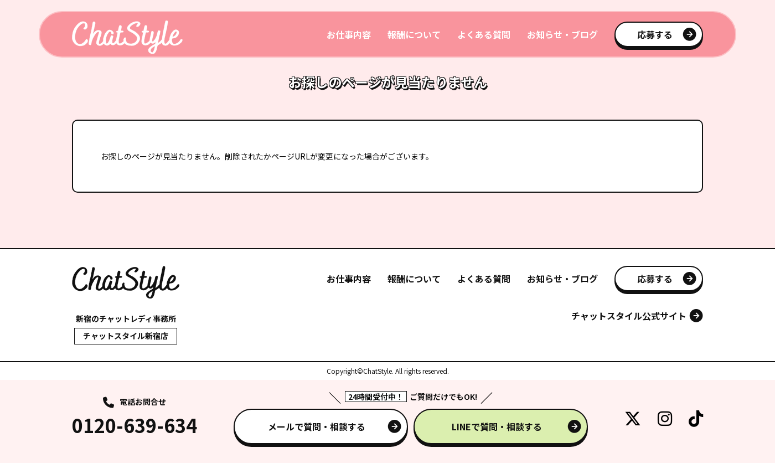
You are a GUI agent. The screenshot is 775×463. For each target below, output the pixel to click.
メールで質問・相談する (316, 426)
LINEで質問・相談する (497, 426)
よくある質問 (483, 34)
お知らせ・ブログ (562, 34)
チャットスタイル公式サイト (628, 315)
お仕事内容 (349, 34)
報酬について (414, 34)
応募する (655, 34)
